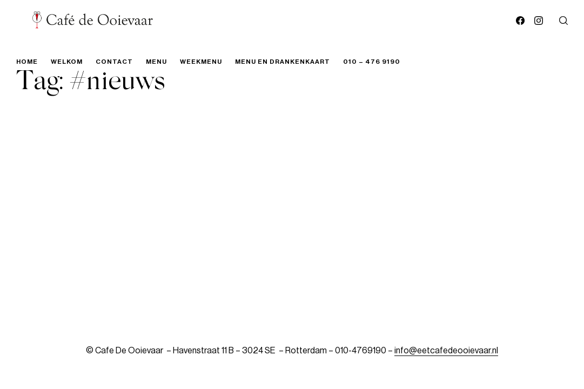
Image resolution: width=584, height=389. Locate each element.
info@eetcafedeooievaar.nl (446, 350)
